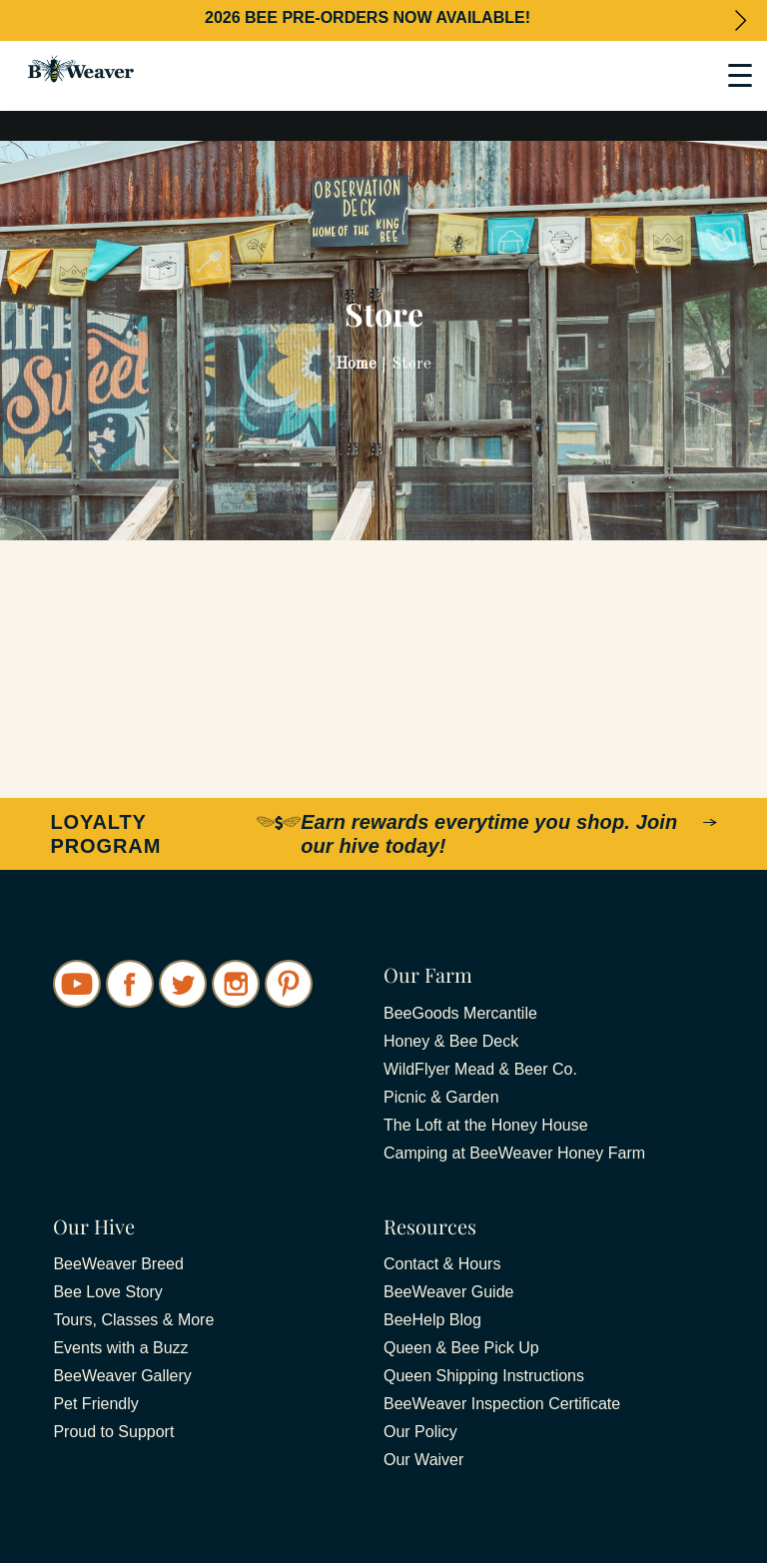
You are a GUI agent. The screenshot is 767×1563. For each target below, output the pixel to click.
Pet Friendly (95, 1403)
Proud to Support (113, 1431)
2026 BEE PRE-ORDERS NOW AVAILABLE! (367, 17)
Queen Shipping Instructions (484, 1375)
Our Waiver (423, 1459)
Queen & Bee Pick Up (461, 1347)
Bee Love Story (107, 1291)
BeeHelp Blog (432, 1319)
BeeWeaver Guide (448, 1291)
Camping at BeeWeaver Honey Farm (514, 1153)
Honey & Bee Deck (451, 1041)
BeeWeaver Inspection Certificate (502, 1403)
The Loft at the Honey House (486, 1125)
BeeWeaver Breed (118, 1263)
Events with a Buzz (120, 1347)
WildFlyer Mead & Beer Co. (480, 1069)
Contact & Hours (442, 1263)
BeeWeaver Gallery (122, 1375)
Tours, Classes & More (133, 1319)
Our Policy (420, 1431)
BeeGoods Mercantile (460, 1013)
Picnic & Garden (441, 1097)
